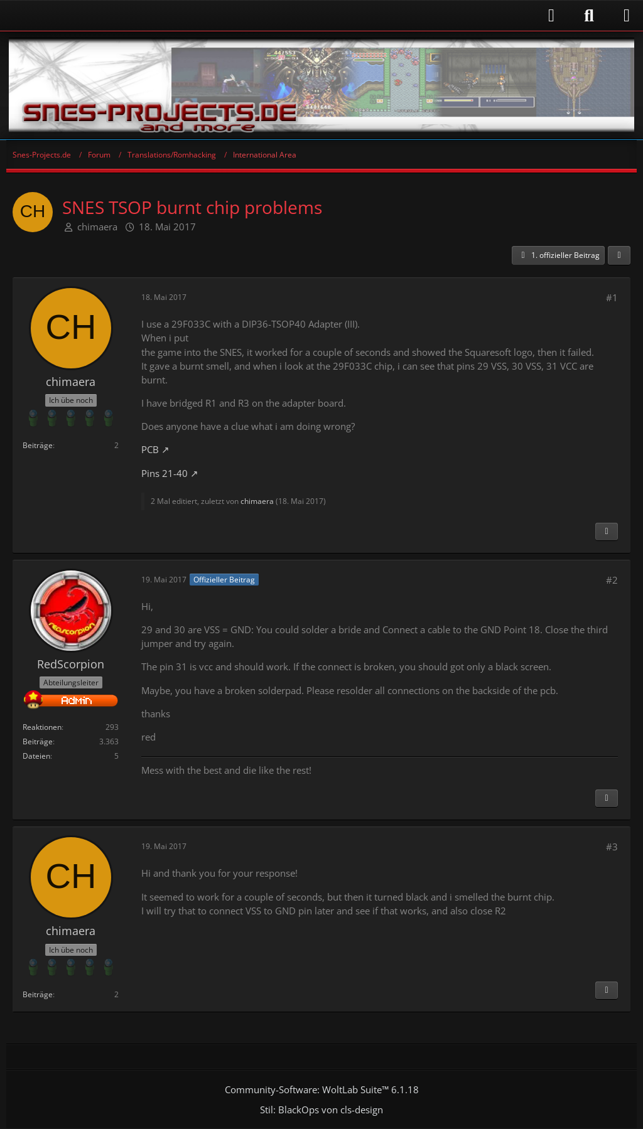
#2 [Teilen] (612, 580)
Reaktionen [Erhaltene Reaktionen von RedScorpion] (42, 727)
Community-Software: (322, 1089)
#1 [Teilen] (612, 297)
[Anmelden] (287, 15)
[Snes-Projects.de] (321, 85)
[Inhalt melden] (606, 531)
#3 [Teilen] (612, 846)
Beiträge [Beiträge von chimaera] (38, 445)
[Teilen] (619, 255)
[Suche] (589, 15)
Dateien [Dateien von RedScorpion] (36, 756)
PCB (150, 449)
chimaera (97, 226)
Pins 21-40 (164, 473)
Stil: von (321, 1109)
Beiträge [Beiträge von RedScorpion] (38, 741)
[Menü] (626, 15)
